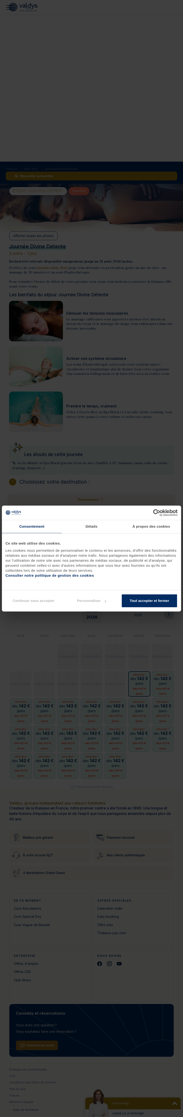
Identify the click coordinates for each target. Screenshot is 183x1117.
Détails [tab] (91, 526)
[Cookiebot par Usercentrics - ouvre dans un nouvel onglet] (157, 512)
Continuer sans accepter (33, 601)
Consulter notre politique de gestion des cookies (49, 575)
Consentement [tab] (31, 526)
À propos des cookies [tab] (151, 526)
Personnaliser (91, 601)
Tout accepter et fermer (149, 601)
